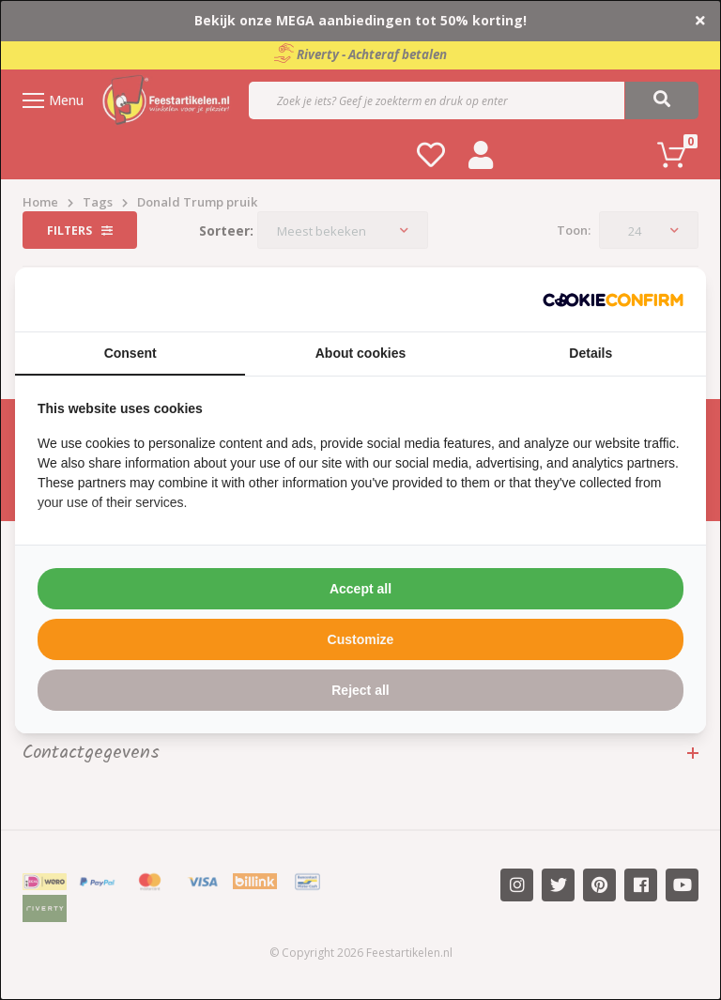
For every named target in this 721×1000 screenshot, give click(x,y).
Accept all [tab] (360, 588)
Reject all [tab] (360, 690)
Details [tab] (590, 353)
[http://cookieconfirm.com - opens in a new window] (613, 299)
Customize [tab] (361, 639)
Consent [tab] (130, 353)
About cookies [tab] (360, 353)
